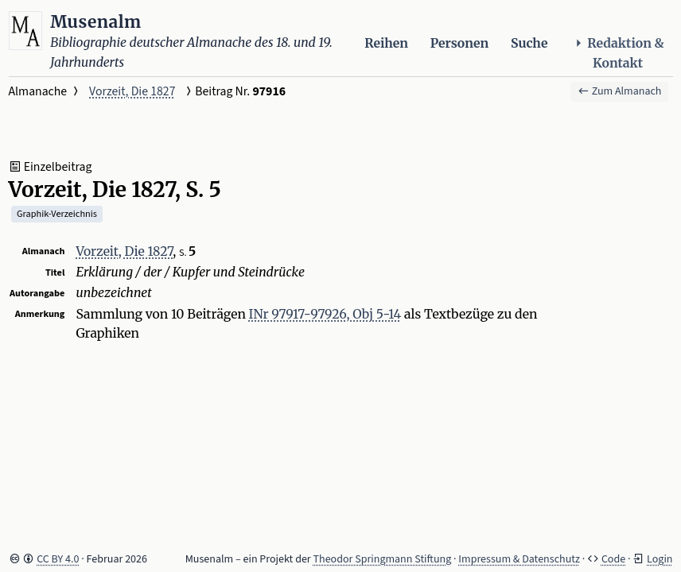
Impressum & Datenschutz (519, 559)
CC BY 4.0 (58, 559)
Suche (529, 43)
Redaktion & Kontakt (618, 53)
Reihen (386, 43)
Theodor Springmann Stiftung (382, 559)
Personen (459, 43)
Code (613, 559)
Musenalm (96, 22)
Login (659, 559)
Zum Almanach (620, 91)
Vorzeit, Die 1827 (132, 91)
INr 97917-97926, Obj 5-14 (325, 314)
